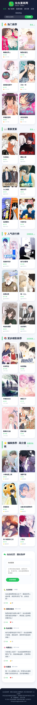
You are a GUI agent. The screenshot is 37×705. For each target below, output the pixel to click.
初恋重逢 (23, 366)
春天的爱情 (24, 262)
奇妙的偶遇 (7, 327)
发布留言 (12, 579)
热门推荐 (11, 9)
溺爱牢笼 (23, 474)
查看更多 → (30, 444)
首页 (4, 9)
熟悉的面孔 (24, 52)
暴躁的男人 (7, 52)
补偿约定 (23, 222)
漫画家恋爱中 (7, 85)
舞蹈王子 (23, 399)
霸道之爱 (23, 157)
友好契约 (23, 327)
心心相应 (6, 189)
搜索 (29, 17)
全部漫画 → (31, 339)
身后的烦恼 (24, 117)
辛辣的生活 (7, 399)
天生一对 (23, 85)
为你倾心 (6, 157)
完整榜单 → (31, 234)
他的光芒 (23, 189)
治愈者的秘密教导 (26, 507)
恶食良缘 (23, 431)
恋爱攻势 (6, 294)
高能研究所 (7, 262)
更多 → (32, 25)
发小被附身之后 (8, 539)
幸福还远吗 (7, 117)
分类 (32, 9)
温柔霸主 (6, 222)
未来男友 (6, 366)
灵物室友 (6, 507)
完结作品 (18, 13)
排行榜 (26, 9)
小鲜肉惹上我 (7, 474)
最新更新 (19, 9)
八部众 (22, 539)
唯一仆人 (23, 294)
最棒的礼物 (7, 431)
